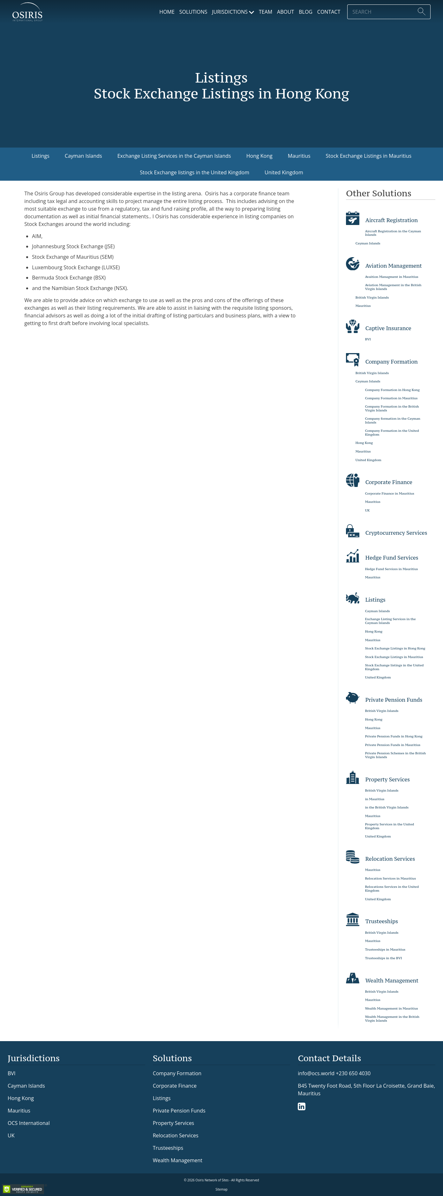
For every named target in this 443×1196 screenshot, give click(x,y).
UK (11, 1135)
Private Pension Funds (179, 1110)
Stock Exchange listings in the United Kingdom (194, 172)
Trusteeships (168, 1147)
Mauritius (299, 155)
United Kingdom (284, 172)
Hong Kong (259, 155)
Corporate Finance (175, 1085)
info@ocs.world (316, 1073)
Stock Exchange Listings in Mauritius (369, 155)
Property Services (173, 1123)
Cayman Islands (83, 155)
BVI (11, 1073)
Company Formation (177, 1073)
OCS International (29, 1123)
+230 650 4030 (353, 1073)
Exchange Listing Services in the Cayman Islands (174, 155)
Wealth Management (177, 1160)
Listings (40, 155)
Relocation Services (176, 1135)
